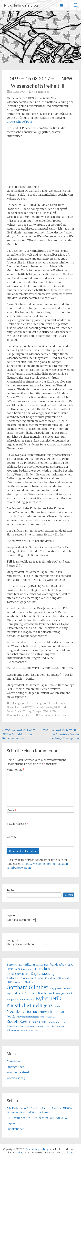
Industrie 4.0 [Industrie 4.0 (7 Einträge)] (20, 993)
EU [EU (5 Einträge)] (59, 978)
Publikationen (16, 1129)
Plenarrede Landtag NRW (45, 707)
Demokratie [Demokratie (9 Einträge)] (44, 969)
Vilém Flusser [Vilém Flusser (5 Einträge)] (57, 1026)
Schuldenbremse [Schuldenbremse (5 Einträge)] (56, 1022)
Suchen (11, 890)
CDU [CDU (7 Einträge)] (70, 964)
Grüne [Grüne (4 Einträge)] (67, 989)
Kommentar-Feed (18, 1072)
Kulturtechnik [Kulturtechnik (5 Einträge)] (27, 999)
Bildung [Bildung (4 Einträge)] (39, 965)
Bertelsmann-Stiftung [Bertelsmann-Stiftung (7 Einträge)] (21, 964)
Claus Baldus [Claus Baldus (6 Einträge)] (14, 969)
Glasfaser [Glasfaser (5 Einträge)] (29, 982)
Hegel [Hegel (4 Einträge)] (9, 993)
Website (12, 837)
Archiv (11, 915)
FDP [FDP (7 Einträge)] (9, 982)
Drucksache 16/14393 (19, 121)
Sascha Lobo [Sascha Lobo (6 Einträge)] (39, 1021)
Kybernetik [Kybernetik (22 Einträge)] (48, 999)
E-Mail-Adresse (17, 823)
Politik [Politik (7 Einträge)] (11, 1016)
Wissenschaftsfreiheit (19, 715)
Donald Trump (23, 711)
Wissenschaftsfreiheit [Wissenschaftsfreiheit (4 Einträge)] (29, 1030)
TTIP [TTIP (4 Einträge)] (47, 1027)
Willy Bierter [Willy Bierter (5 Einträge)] (13, 1030)
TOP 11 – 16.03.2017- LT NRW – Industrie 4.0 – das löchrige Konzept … (61, 734)
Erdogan (37, 711)
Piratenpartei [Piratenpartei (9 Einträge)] (58, 1012)
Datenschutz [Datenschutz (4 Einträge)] (28, 969)
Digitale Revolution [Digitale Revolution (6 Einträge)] (18, 973)
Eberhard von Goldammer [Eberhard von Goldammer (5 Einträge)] (20, 978)
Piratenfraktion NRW (18, 707)
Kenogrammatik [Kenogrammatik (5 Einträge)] (64, 993)
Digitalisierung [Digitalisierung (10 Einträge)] (43, 973)
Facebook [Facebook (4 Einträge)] (66, 978)
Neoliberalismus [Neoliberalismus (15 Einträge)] (22, 1011)
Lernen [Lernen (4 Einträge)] (57, 1006)
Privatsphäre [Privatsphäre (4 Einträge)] (51, 1017)
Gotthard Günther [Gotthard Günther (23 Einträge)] (27, 987)
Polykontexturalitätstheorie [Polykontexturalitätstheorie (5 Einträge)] (30, 1016)
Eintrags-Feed (15, 1067)
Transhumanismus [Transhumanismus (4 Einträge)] (35, 1027)
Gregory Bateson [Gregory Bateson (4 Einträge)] (56, 989)
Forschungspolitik (40, 703)
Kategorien (14, 940)
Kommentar (15, 769)
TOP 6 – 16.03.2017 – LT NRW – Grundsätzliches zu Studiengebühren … (19, 734)
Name (11, 810)
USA (54, 711)
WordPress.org (16, 1078)
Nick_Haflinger (40, 91)
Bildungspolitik (20, 703)
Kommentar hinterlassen (53, 715)
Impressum (14, 1123)
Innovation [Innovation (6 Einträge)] (36, 993)
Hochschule (58, 703)
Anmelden (13, 1061)
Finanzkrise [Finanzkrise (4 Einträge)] (18, 982)
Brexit (10, 711)
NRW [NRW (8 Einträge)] (43, 1012)
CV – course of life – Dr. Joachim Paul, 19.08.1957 (37, 1117)
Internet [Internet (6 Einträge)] (49, 993)
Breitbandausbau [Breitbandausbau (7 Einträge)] (55, 964)
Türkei (47, 711)
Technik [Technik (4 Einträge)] (22, 1027)
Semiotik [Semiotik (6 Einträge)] (12, 1026)
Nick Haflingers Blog (21, 5)
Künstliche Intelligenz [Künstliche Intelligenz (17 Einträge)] (29, 1005)
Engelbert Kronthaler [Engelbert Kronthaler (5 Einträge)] (45, 978)
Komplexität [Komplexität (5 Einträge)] (13, 999)
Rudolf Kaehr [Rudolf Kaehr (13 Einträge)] (18, 1021)
